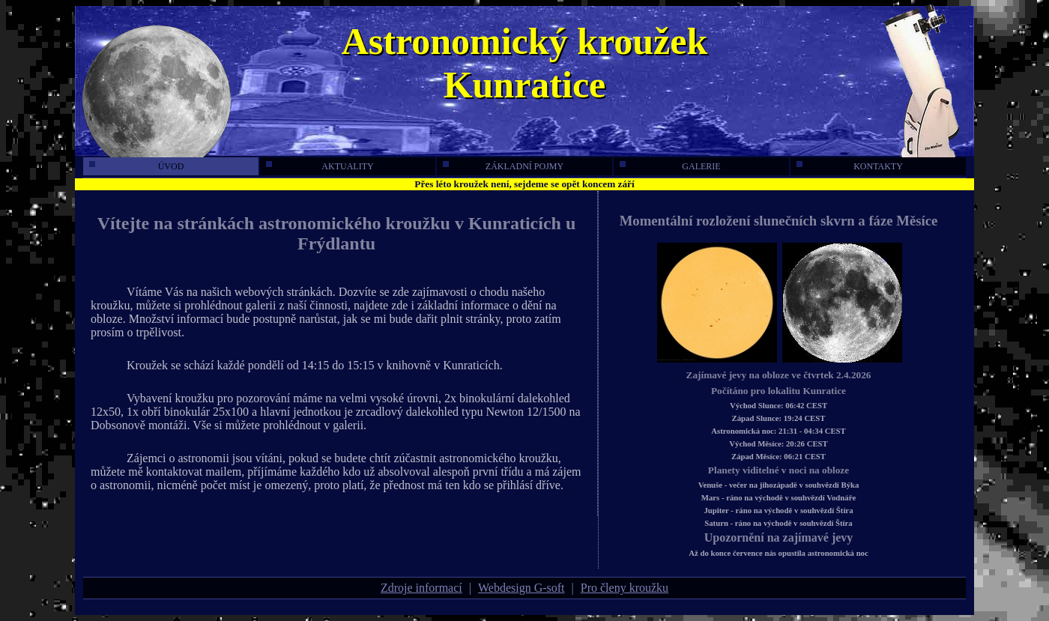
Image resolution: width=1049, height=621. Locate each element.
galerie (670, 166)
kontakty (849, 166)
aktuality (320, 166)
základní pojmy (503, 166)
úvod (136, 166)
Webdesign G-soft (521, 587)
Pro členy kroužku (624, 587)
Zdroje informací (421, 587)
